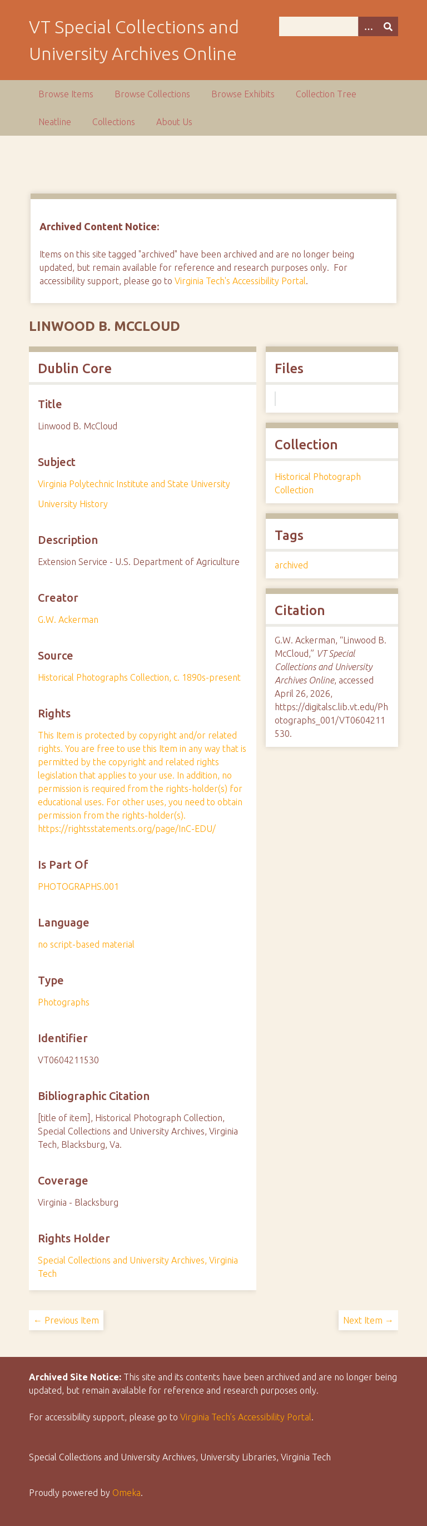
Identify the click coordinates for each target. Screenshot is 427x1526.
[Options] (368, 26)
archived (291, 565)
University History (73, 504)
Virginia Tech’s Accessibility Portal (245, 1417)
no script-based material (86, 944)
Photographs (64, 1002)
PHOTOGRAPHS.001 (78, 886)
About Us (174, 122)
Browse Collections (152, 94)
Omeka (126, 1493)
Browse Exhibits (243, 94)
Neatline (54, 122)
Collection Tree (326, 94)
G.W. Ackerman (68, 620)
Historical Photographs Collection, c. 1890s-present (139, 677)
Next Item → (368, 1320)
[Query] (338, 26)
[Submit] (388, 26)
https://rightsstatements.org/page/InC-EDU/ (127, 829)
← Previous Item (66, 1320)
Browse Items (65, 94)
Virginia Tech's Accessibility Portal (240, 281)
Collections (113, 122)
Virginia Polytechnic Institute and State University (134, 484)
